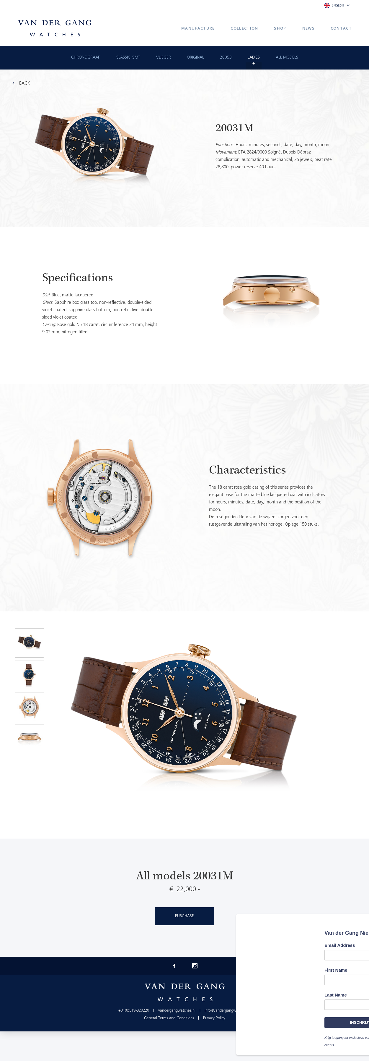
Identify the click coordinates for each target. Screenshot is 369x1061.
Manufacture (198, 28)
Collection (244, 28)
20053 (226, 57)
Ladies (254, 57)
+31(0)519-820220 (133, 1010)
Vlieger (163, 57)
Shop (280, 28)
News (308, 28)
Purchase (184, 916)
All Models (287, 57)
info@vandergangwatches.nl (228, 1010)
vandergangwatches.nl (176, 1010)
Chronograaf (85, 57)
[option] (184, 305)
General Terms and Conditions (169, 1018)
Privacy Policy (214, 1018)
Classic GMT (128, 57)
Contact (341, 28)
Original (195, 57)
